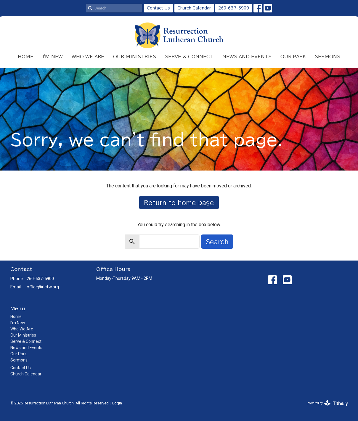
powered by (327, 403)
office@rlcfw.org (43, 287)
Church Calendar (194, 8)
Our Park (293, 56)
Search (217, 242)
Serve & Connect (189, 56)
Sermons (327, 56)
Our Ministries (134, 56)
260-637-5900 (233, 8)
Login (117, 403)
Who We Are (88, 56)
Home (25, 56)
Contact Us (158, 8)
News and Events (247, 56)
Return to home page (179, 202)
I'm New (52, 56)
